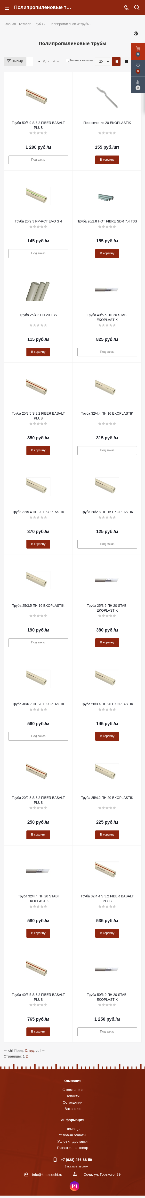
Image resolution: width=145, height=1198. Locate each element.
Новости (72, 1096)
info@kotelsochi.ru (47, 1175)
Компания (72, 1081)
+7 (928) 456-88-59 (76, 1159)
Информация (72, 1120)
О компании (73, 1090)
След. (30, 1050)
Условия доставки (72, 1141)
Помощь (72, 1129)
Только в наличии (81, 60)
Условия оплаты (72, 1135)
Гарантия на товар (72, 1148)
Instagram (74, 1186)
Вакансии (72, 1109)
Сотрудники (72, 1102)
